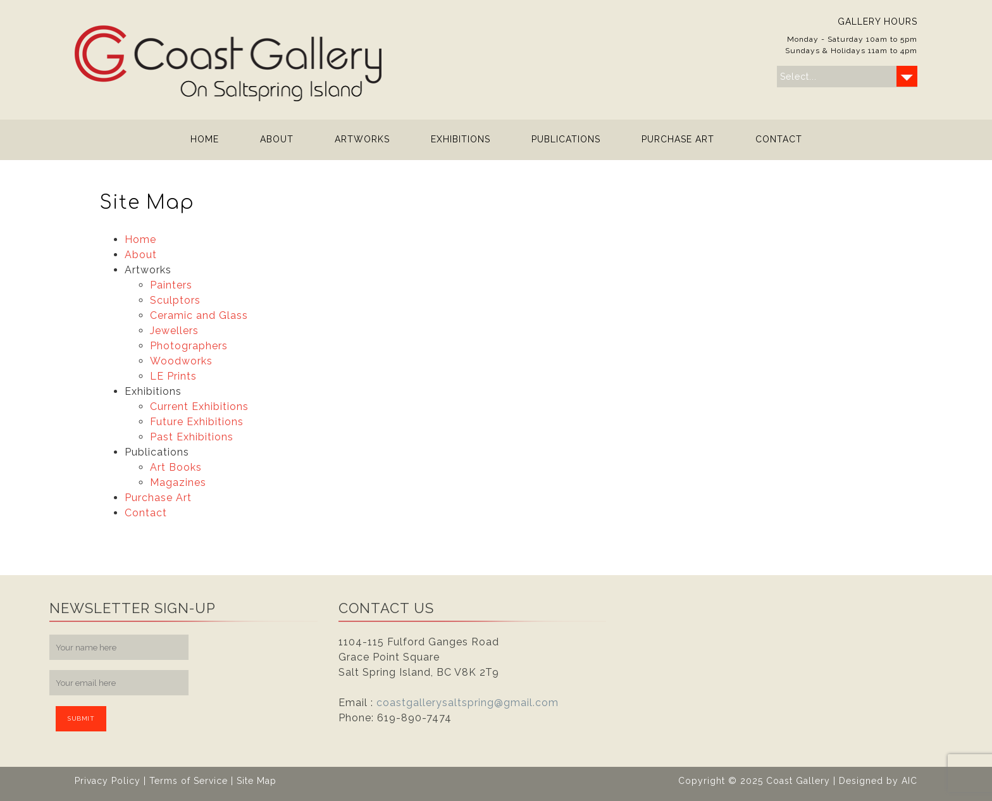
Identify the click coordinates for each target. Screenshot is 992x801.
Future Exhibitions (197, 422)
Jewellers (174, 331)
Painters (171, 285)
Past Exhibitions (191, 437)
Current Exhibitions (199, 406)
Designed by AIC (878, 781)
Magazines (178, 482)
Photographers (189, 346)
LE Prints (173, 376)
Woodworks (181, 361)
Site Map (256, 781)
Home (204, 139)
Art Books (176, 467)
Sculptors (175, 300)
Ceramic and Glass (199, 315)
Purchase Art (678, 139)
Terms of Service (188, 781)
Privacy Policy (107, 781)
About (277, 139)
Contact (778, 139)
